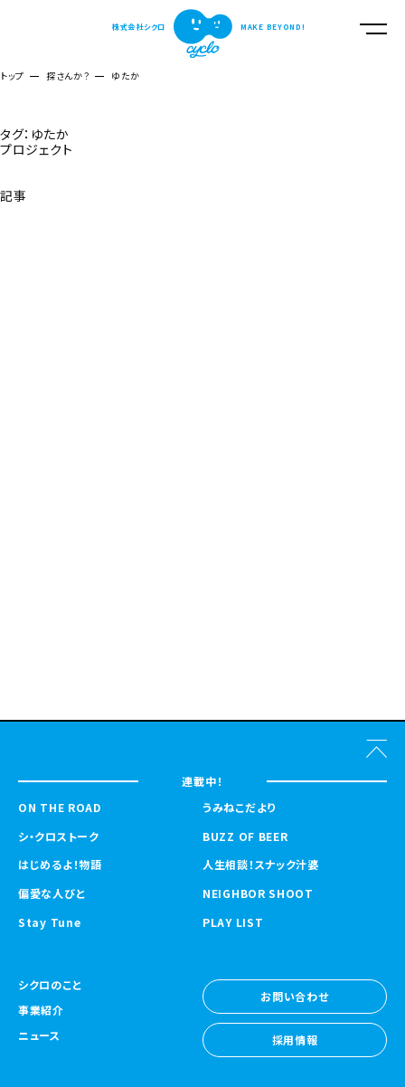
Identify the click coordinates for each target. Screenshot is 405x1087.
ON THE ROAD (59, 807)
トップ (12, 75)
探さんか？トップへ (47, 239)
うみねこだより (239, 807)
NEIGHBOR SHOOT (258, 893)
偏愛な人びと (51, 893)
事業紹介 (41, 1011)
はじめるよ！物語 (60, 864)
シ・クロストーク (58, 836)
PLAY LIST (232, 922)
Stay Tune (49, 922)
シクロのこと (49, 985)
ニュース (39, 1036)
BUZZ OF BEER (244, 836)
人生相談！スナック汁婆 (260, 864)
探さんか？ (68, 75)
